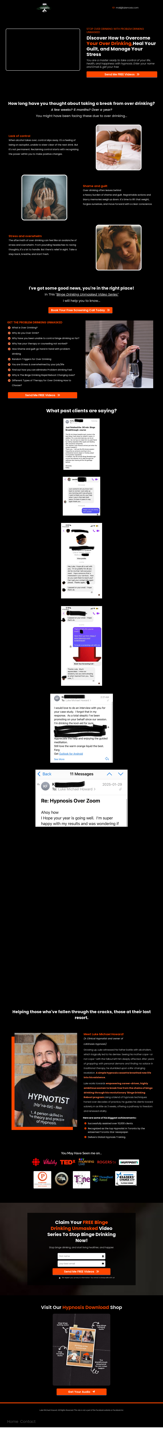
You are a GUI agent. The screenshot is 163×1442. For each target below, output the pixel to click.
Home (12, 1421)
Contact (28, 1421)
